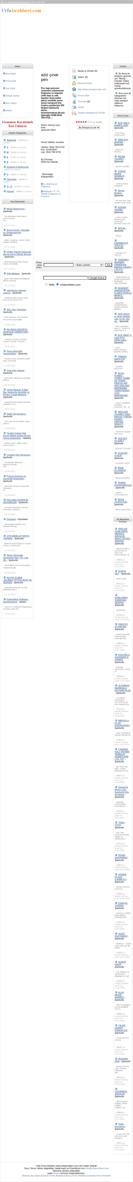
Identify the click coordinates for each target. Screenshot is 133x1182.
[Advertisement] (83, 32)
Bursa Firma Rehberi (76, 1175)
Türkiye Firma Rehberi (52, 1175)
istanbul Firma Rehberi (99, 1175)
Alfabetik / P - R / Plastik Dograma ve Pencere (50, 194)
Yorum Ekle (83, 95)
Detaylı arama (12, 95)
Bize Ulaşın (11, 103)
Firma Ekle (11, 81)
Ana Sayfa (10, 73)
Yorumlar (82, 101)
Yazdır (81, 107)
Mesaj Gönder (85, 83)
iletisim (9, 110)
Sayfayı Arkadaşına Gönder (91, 112)
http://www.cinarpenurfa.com (92, 89)
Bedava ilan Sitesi (31, 1175)
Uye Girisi (10, 88)
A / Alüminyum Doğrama (49, 185)
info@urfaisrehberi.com (97, 1168)
